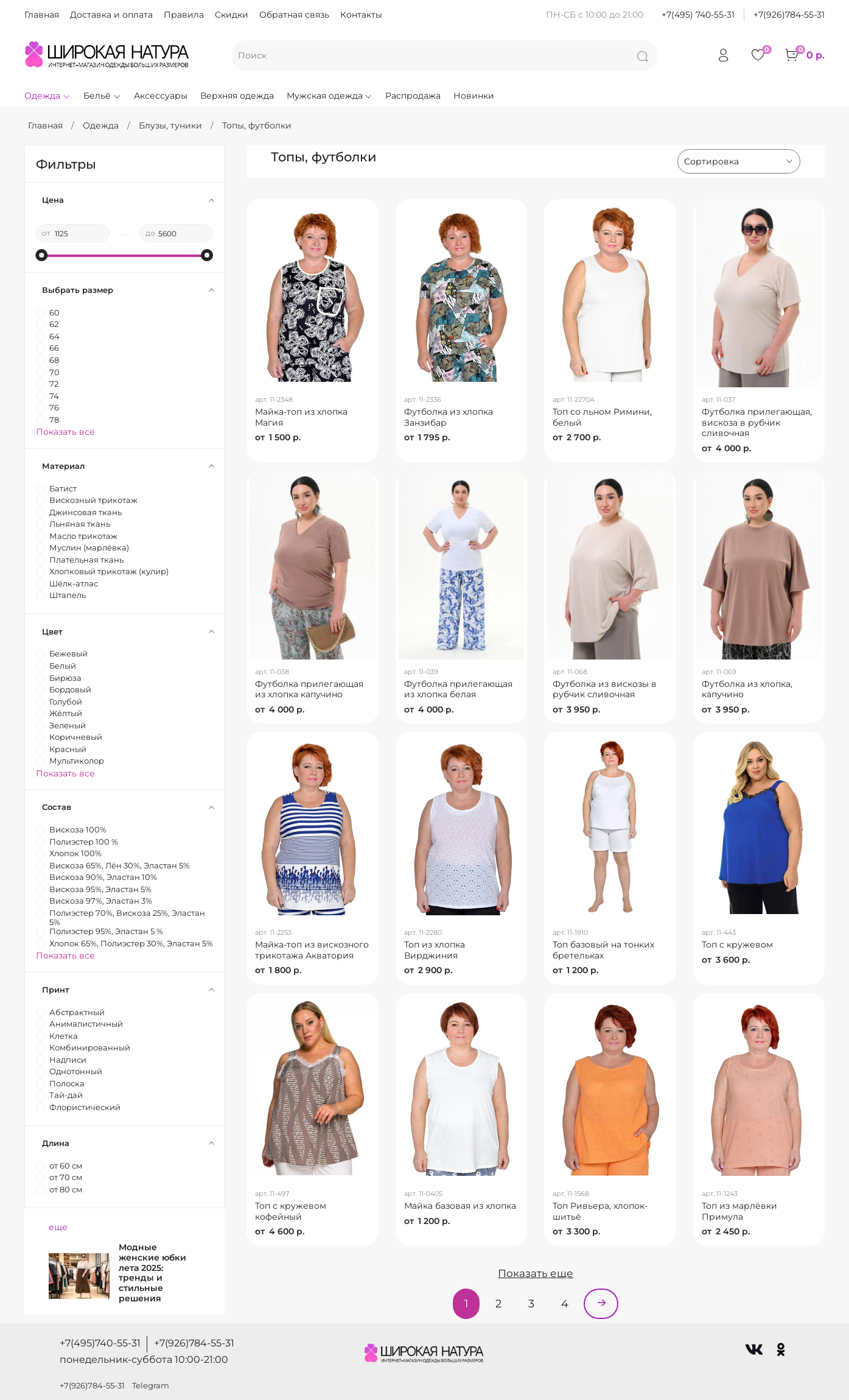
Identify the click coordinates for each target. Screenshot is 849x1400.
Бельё (102, 95)
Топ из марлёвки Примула (739, 1211)
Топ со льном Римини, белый (602, 417)
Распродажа (413, 95)
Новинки (473, 95)
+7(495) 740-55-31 (698, 14)
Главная (41, 14)
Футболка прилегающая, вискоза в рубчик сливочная (757, 422)
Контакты (361, 14)
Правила (184, 14)
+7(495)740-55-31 (100, 1343)
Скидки (231, 14)
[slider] (42, 255)
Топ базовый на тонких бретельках (603, 950)
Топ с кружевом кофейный (290, 1211)
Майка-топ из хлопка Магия (301, 417)
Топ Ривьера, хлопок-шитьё (600, 1211)
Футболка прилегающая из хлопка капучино (309, 689)
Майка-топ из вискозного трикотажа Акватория (312, 950)
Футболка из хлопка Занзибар (448, 417)
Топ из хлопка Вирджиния (434, 950)
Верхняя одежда (237, 95)
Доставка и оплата (111, 14)
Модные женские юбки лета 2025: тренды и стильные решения (152, 1273)
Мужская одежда (330, 95)
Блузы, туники (170, 125)
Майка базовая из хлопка (460, 1205)
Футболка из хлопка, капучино (747, 689)
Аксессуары (160, 95)
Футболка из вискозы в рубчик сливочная (605, 689)
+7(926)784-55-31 (789, 14)
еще (58, 1227)
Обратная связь (294, 14)
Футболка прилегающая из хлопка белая (458, 689)
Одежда (47, 95)
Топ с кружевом (737, 944)
